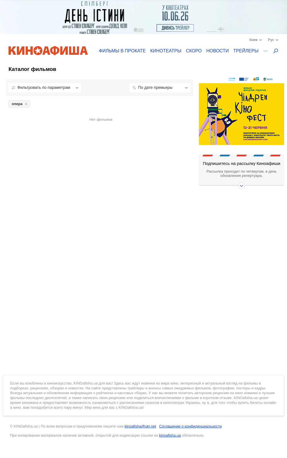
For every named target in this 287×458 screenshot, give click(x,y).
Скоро (194, 50)
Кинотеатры (165, 50)
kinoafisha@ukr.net (140, 426)
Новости (217, 50)
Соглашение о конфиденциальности (190, 426)
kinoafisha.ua (170, 435)
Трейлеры (246, 50)
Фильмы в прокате (122, 50)
